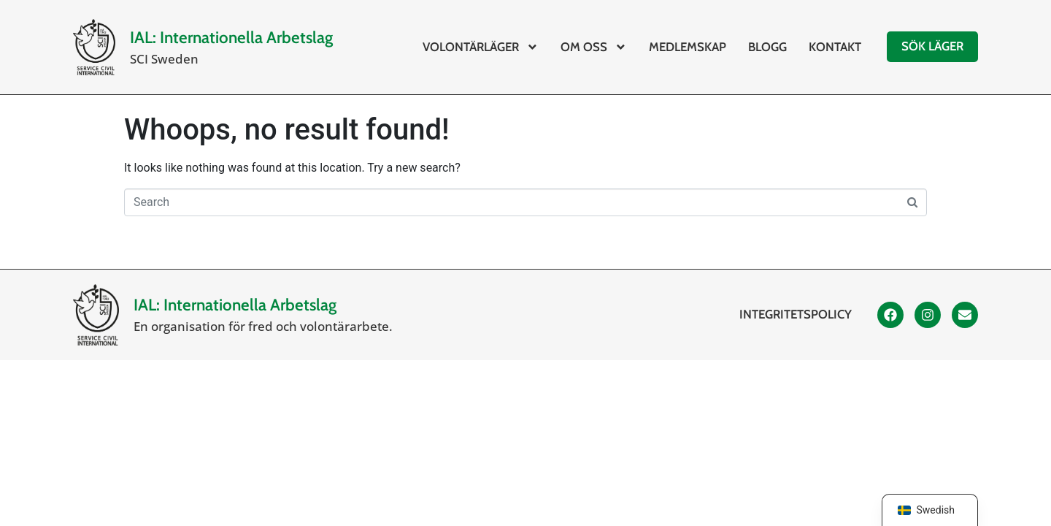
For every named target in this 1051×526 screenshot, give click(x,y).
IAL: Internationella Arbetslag (231, 37)
